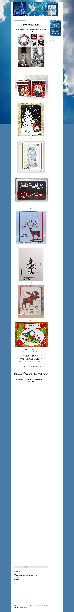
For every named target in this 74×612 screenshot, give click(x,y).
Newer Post (16, 605)
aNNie (31, 138)
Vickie (31, 282)
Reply (17, 577)
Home (15, 17)
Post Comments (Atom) (23, 607)
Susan (31, 176)
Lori (31, 320)
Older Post (46, 605)
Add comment (17, 579)
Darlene (31, 72)
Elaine (31, 245)
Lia (31, 101)
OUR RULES (20, 17)
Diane (31, 208)
